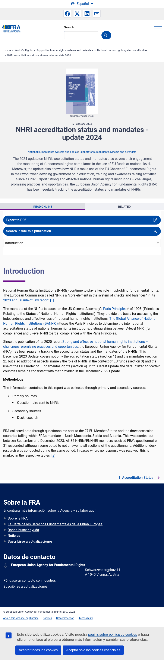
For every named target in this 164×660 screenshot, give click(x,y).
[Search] (81, 35)
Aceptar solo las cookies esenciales (93, 650)
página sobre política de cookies (112, 634)
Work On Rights (23, 50)
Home (7, 50)
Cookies (47, 618)
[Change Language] (82, 4)
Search (69, 27)
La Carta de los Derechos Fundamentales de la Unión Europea (55, 524)
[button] (67, 14)
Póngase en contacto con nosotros (29, 580)
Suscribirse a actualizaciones (30, 541)
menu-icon (157, 28)
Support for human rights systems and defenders (65, 50)
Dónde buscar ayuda (23, 530)
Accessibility (86, 618)
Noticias (14, 536)
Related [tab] (124, 206)
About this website (14, 618)
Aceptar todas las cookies (38, 650)
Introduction (23, 271)
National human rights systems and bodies (122, 50)
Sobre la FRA (18, 518)
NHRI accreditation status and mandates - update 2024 (39, 55)
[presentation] (42, 206)
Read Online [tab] (42, 206)
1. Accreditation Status (136, 478)
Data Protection (65, 618)
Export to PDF (16, 220)
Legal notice (31, 618)
